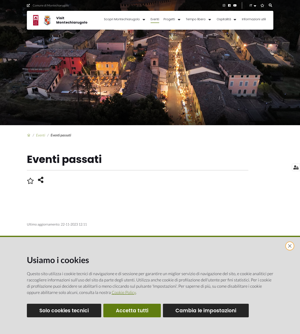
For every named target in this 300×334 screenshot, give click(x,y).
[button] (253, 5)
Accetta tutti (132, 310)
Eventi (40, 135)
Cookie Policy (124, 292)
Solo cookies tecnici (64, 310)
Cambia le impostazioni (205, 310)
